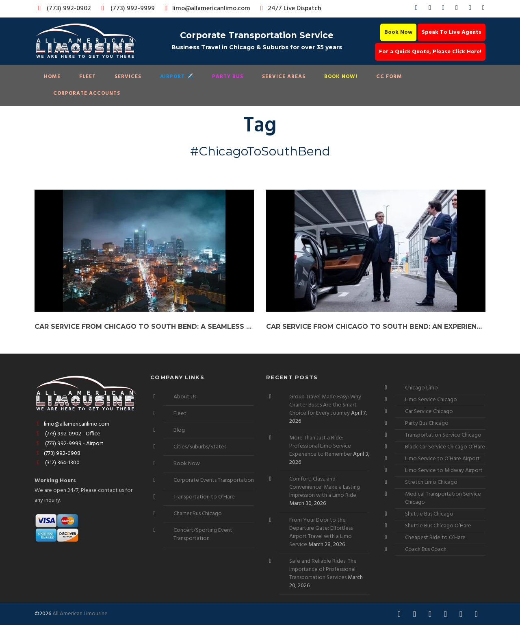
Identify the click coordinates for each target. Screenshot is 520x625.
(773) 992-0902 (63, 8)
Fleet (87, 76)
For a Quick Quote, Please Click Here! (430, 52)
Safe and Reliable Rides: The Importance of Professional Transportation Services (323, 569)
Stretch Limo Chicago (431, 482)
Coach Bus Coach (425, 549)
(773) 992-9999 (126, 8)
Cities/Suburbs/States (199, 447)
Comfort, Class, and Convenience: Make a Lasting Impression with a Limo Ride (324, 487)
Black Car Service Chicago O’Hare (445, 447)
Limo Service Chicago (431, 399)
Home (52, 76)
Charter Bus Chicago (197, 513)
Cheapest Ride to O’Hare (435, 537)
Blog (179, 430)
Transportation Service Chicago (443, 435)
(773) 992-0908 (57, 453)
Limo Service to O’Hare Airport (442, 458)
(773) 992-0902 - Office (67, 434)
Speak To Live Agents (451, 32)
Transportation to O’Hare (204, 497)
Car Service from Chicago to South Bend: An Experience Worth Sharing (375, 326)
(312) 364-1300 (57, 463)
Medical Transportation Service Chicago (443, 498)
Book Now (398, 32)
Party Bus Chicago (426, 423)
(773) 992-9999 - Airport (69, 443)
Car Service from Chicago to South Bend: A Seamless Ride (144, 326)
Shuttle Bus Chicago (429, 514)
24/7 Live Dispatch (289, 8)
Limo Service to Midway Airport (444, 470)
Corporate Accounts (86, 93)
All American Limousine (80, 613)
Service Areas (284, 76)
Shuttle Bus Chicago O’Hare (438, 526)
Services (128, 76)
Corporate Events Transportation (213, 480)
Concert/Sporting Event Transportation (202, 534)
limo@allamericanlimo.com (206, 8)
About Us (184, 397)
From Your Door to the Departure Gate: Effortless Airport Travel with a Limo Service (321, 532)
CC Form (389, 76)
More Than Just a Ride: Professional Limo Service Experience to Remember (320, 446)
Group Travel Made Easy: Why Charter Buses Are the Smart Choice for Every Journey (325, 405)
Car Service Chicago (429, 411)
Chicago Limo (421, 388)
